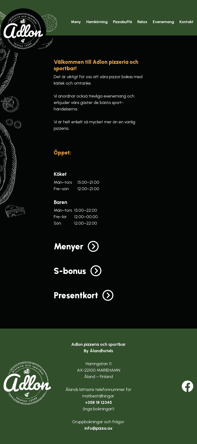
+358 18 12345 (98, 402)
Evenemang (163, 21)
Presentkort (76, 295)
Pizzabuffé (122, 21)
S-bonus (70, 271)
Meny (76, 21)
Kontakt (186, 21)
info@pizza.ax (98, 428)
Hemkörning (97, 21)
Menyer (68, 246)
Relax (142, 21)
